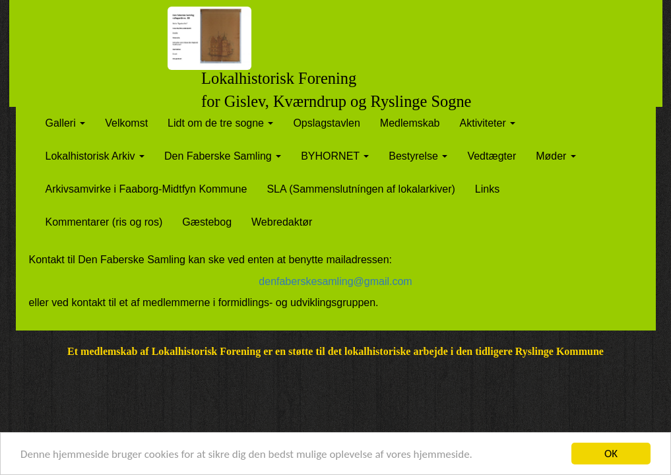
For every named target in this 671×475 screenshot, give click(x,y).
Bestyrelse (418, 156)
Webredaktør (281, 222)
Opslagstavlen (326, 123)
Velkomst (126, 123)
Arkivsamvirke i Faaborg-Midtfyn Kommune (146, 189)
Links (487, 189)
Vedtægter (491, 156)
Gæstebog (207, 222)
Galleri (66, 123)
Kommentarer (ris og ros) (104, 222)
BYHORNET (335, 156)
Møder (556, 156)
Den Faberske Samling (222, 156)
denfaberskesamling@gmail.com (335, 281)
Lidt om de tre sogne (220, 123)
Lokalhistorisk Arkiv (95, 156)
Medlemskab (410, 123)
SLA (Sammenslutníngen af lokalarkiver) (361, 189)
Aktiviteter (488, 123)
